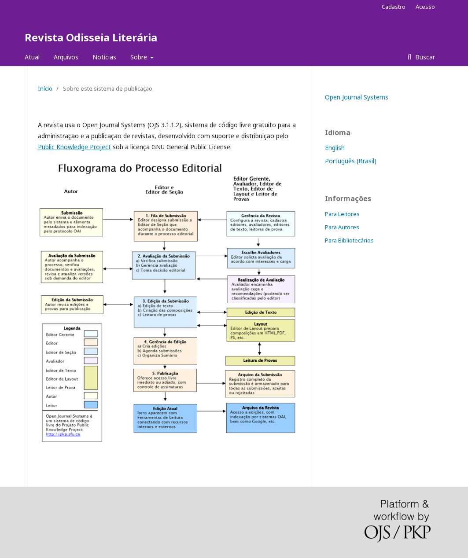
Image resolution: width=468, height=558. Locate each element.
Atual (32, 57)
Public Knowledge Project (74, 147)
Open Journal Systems (356, 97)
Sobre (139, 57)
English (335, 147)
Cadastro (393, 7)
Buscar (424, 57)
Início (45, 88)
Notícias (104, 57)
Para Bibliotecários (349, 240)
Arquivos (66, 57)
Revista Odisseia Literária (91, 37)
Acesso (425, 7)
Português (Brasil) (350, 161)
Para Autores (342, 227)
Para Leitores (342, 214)
